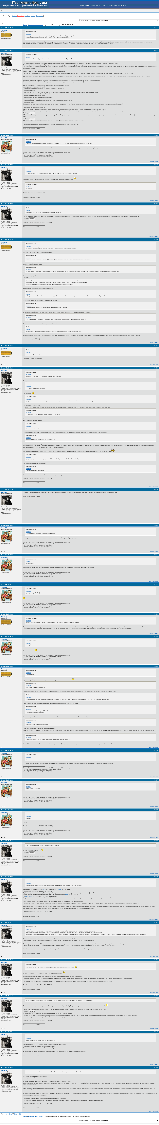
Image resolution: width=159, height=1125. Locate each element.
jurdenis (14, 16)
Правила (105, 5)
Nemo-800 (4, 138)
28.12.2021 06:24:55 (7, 841)
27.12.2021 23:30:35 (7, 345)
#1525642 (28, 186)
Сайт (124, 5)
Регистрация (113, 5)
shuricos (4, 53)
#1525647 (28, 469)
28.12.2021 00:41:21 (7, 555)
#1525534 (28, 57)
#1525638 (28, 171)
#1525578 (28, 757)
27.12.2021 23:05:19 (7, 135)
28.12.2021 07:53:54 (7, 960)
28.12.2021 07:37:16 (7, 922)
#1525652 (28, 620)
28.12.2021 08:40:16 (7, 1032)
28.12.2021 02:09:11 (7, 666)
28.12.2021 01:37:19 (7, 614)
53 (9, 23)
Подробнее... (39, 16)
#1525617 (28, 643)
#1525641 (28, 210)
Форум (82, 5)
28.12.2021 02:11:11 (7, 780)
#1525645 (28, 352)
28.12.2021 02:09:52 (7, 750)
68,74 (44, 889)
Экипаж (87, 5)
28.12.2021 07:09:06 (7, 877)
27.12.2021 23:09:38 (7, 165)
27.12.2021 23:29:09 (7, 239)
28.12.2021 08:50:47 (7, 1067)
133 (20, 23)
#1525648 (28, 673)
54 (11, 23)
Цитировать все (153, 47)
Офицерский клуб (96, 5)
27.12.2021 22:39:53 (7, 27)
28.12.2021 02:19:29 (7, 809)
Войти (120, 5)
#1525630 (28, 34)
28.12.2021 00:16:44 (7, 489)
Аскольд (4, 30)
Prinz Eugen (20, 16)
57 (16, 23)
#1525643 (28, 246)
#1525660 (28, 883)
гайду (66, 894)
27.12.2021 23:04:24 (7, 50)
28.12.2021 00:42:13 (7, 584)
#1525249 (28, 929)
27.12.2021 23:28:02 (7, 203)
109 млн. (58, 889)
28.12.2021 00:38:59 (7, 525)
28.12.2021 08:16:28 (7, 996)
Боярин (33, 16)
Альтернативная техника (35, 25)
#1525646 (28, 374)
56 (14, 23)
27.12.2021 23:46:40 (7, 368)
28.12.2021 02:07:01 (7, 636)
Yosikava (27, 16)
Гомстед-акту (28, 896)
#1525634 (28, 786)
